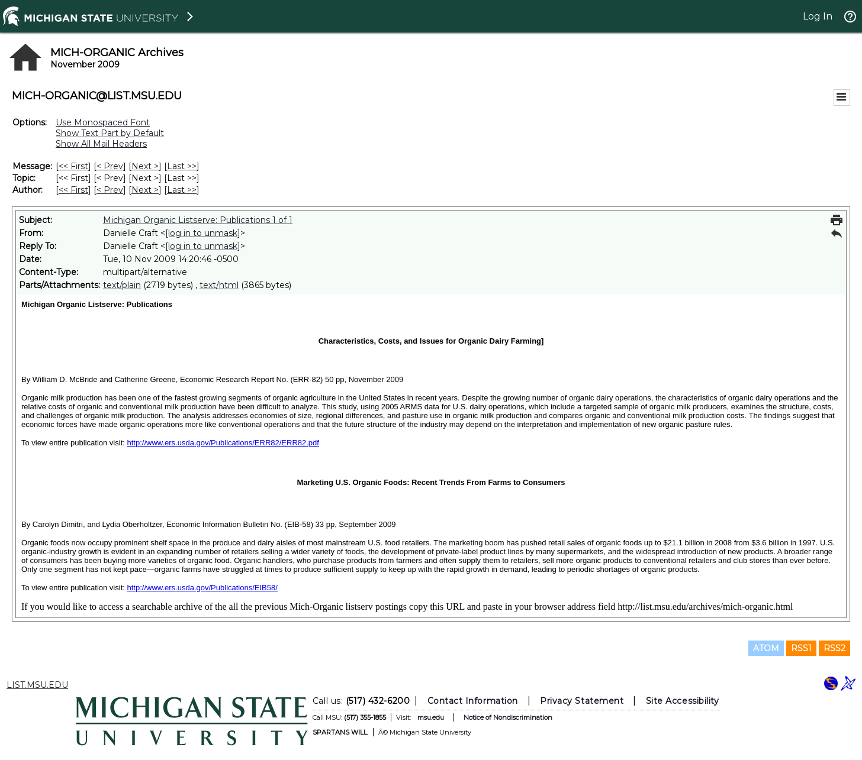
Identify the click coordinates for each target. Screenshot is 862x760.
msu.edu (430, 717)
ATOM (766, 648)
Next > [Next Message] (145, 166)
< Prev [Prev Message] (110, 166)
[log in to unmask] (202, 233)
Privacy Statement (581, 701)
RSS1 (801, 648)
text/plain (122, 285)
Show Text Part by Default (110, 133)
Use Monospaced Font (103, 122)
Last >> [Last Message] (182, 166)
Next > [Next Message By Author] (145, 190)
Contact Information (472, 701)
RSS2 (834, 648)
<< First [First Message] (73, 166)
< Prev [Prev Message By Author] (110, 190)
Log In (817, 16)
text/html (219, 285)
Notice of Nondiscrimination (508, 717)
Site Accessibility (682, 701)
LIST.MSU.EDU (37, 685)
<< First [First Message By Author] (73, 190)
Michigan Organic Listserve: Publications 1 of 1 (197, 220)
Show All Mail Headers (101, 143)
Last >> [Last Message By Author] (182, 190)
